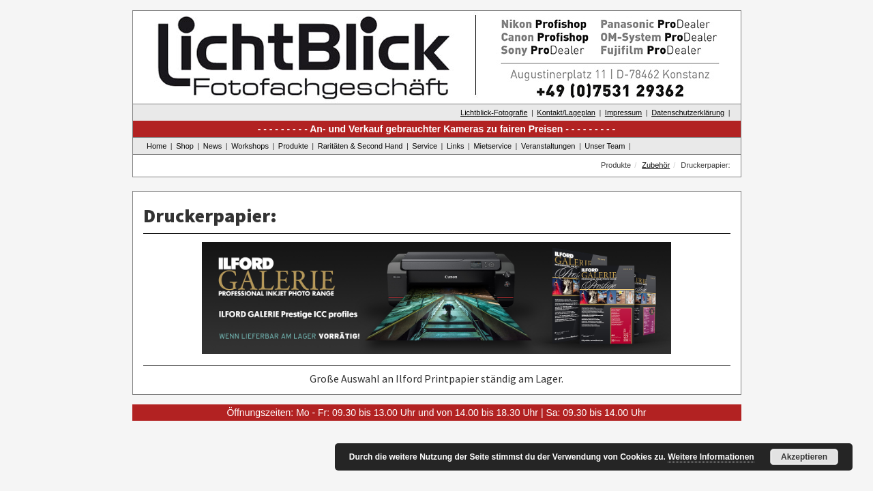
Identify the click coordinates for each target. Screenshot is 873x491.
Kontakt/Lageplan (566, 112)
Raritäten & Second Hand (360, 146)
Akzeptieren (804, 457)
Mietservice (492, 146)
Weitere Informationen (711, 457)
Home (156, 146)
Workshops (250, 146)
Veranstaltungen (548, 146)
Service (424, 146)
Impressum (623, 112)
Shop (185, 146)
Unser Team (605, 146)
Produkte (293, 146)
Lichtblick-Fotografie (493, 112)
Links (455, 146)
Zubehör (656, 165)
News (212, 146)
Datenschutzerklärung (687, 112)
